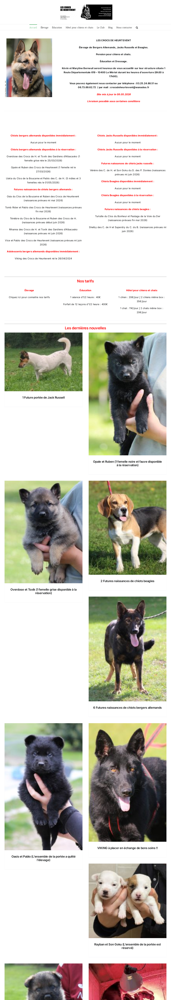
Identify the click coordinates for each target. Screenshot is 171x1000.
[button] (137, 27)
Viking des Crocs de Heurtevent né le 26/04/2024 (43, 258)
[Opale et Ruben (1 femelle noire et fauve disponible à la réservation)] (128, 394)
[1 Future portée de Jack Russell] (43, 362)
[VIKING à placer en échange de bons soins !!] (128, 782)
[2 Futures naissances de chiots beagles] (128, 528)
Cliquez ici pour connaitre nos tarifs (29, 297)
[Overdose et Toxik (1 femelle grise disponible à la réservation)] (43, 532)
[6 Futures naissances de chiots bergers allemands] (128, 649)
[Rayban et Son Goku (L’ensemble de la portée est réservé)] (128, 901)
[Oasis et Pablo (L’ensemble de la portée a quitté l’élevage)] (43, 786)
